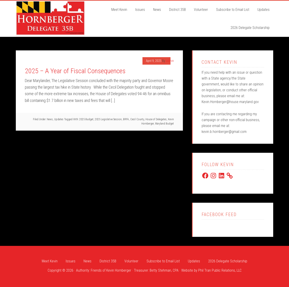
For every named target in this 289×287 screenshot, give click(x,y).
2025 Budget (86, 119)
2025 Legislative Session (108, 119)
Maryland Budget (164, 123)
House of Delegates (156, 119)
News (50, 119)
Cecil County (137, 119)
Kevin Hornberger (50, 18)
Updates (58, 119)
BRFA (126, 119)
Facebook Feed (219, 214)
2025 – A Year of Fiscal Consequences (75, 71)
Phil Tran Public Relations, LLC (220, 270)
